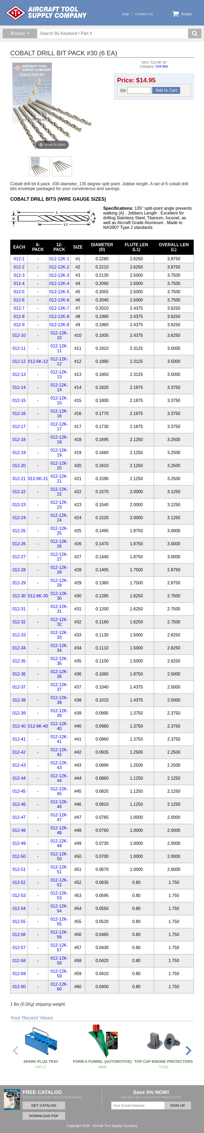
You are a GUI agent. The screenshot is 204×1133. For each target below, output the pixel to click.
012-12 (19, 361)
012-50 (19, 856)
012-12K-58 (59, 960)
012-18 (19, 439)
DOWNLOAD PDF (43, 1116)
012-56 (19, 934)
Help (125, 14)
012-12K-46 (59, 804)
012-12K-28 (59, 569)
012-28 (19, 570)
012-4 (19, 283)
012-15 (19, 400)
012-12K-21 (59, 478)
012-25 (19, 530)
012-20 (19, 465)
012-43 (19, 765)
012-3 (19, 275)
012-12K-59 (59, 973)
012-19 (19, 452)
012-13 (19, 374)
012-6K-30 (38, 596)
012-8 (19, 316)
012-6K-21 (38, 478)
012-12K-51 (59, 869)
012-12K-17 (59, 426)
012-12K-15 (59, 400)
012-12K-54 (59, 908)
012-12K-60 (59, 986)
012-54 (19, 908)
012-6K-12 (38, 361)
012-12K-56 (59, 934)
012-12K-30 (59, 596)
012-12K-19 (59, 452)
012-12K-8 (59, 316)
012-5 (19, 291)
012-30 (19, 596)
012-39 (19, 713)
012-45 (19, 791)
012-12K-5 (59, 291)
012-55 (19, 921)
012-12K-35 (59, 661)
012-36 (19, 674)
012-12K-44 (59, 778)
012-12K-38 (59, 700)
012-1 (19, 259)
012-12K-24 (59, 517)
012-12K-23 (59, 504)
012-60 (19, 986)
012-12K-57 (59, 947)
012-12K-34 (59, 648)
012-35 (19, 661)
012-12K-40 (59, 726)
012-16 (19, 413)
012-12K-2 (59, 267)
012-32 (19, 622)
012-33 (19, 635)
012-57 (19, 947)
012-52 (19, 882)
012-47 (19, 817)
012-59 (19, 973)
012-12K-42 (59, 752)
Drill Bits (162, 66)
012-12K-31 (59, 609)
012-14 (19, 387)
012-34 (19, 648)
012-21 (19, 478)
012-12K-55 (59, 921)
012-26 (19, 544)
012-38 (19, 700)
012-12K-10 (59, 335)
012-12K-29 (59, 583)
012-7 (19, 308)
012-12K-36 (59, 674)
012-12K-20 (59, 465)
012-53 (19, 895)
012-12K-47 (59, 817)
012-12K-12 (59, 361)
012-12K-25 (59, 530)
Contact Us (144, 14)
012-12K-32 (59, 622)
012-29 (19, 583)
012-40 (19, 726)
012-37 (19, 687)
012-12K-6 (59, 300)
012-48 (19, 830)
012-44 (19, 778)
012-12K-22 (59, 491)
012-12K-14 (59, 387)
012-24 (19, 517)
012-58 (19, 960)
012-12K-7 (59, 308)
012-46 (19, 804)
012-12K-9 (59, 324)
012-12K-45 (59, 791)
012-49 (19, 843)
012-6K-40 (38, 726)
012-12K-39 (59, 713)
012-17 (19, 426)
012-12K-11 (59, 348)
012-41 (19, 739)
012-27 (19, 557)
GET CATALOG (43, 1105)
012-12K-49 (59, 843)
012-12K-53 (59, 895)
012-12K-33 (59, 635)
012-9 (19, 324)
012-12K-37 (59, 687)
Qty (135, 90)
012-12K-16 (59, 413)
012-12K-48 (59, 830)
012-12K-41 (59, 739)
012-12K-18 (59, 439)
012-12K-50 (59, 856)
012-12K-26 (59, 543)
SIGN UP (177, 1105)
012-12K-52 (59, 882)
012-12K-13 (59, 374)
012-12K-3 (59, 275)
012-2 (19, 267)
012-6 (19, 300)
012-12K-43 (59, 765)
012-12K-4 (59, 283)
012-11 (19, 348)
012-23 (19, 504)
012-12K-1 (59, 259)
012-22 (19, 491)
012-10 (19, 335)
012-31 (19, 609)
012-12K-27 (59, 556)
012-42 (19, 752)
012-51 (19, 869)
